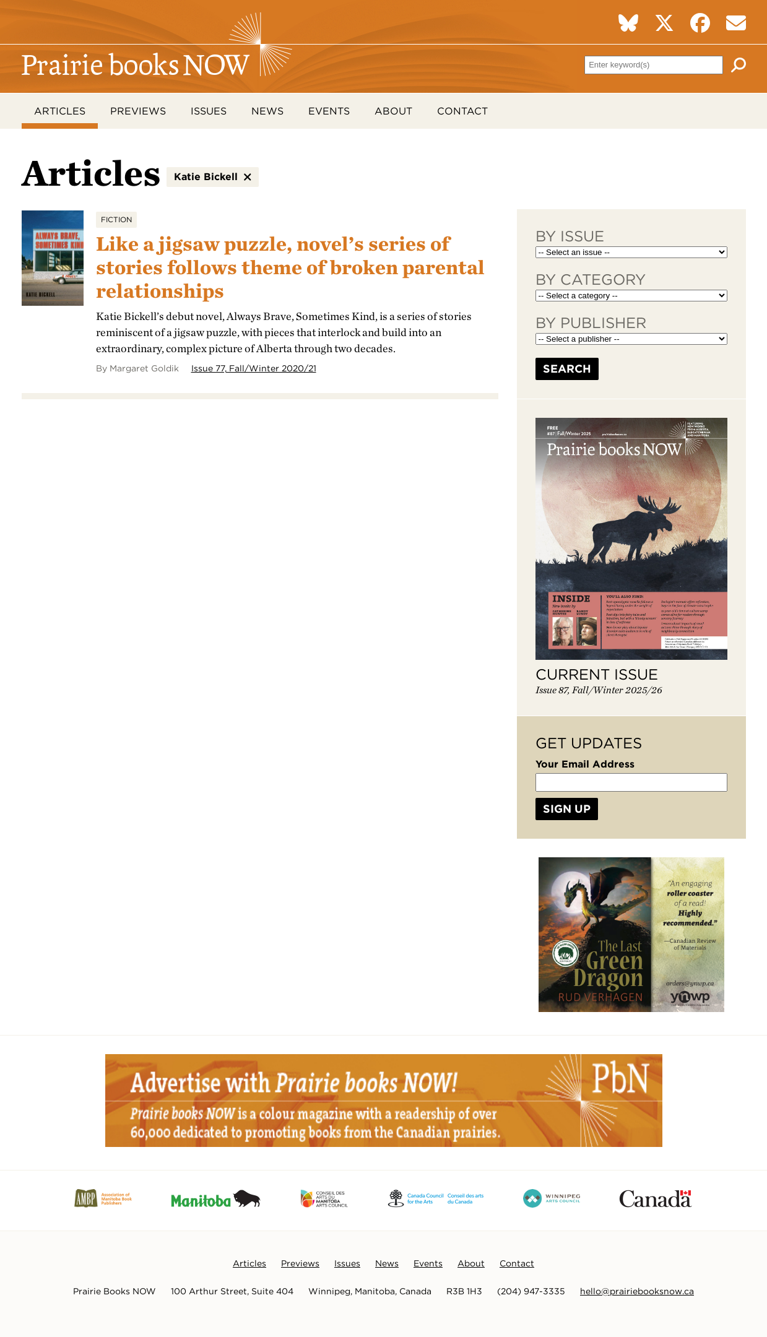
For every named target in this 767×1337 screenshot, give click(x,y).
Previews (138, 111)
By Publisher (590, 323)
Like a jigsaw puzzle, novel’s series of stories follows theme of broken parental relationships (290, 267)
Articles (59, 111)
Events (329, 111)
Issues (209, 111)
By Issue (569, 237)
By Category (590, 280)
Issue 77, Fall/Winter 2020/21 (253, 369)
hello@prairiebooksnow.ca (637, 1292)
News (267, 111)
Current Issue (596, 675)
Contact (462, 111)
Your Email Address (585, 765)
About (393, 111)
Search (567, 369)
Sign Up (567, 809)
